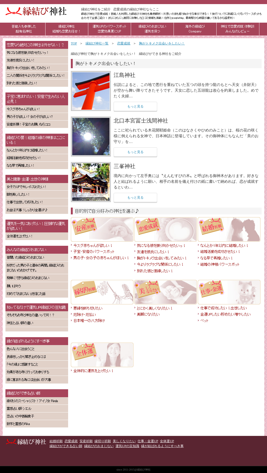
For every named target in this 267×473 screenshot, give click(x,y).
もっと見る (135, 106)
